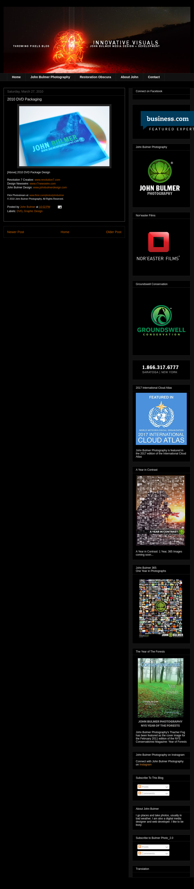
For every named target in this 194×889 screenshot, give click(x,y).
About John (129, 77)
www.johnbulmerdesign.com (50, 187)
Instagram (146, 764)
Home (16, 77)
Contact (154, 77)
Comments (146, 793)
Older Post (113, 232)
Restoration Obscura (95, 77)
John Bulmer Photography (50, 77)
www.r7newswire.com (42, 183)
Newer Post (15, 232)
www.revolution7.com (47, 179)
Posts (143, 786)
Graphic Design (33, 211)
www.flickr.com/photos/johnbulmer (46, 195)
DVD (19, 211)
